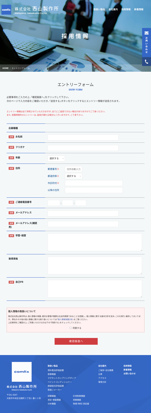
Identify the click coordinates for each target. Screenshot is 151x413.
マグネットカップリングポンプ (62, 377)
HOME (5, 68)
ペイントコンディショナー (60, 381)
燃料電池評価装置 (56, 370)
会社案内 (102, 365)
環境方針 (102, 381)
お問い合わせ (130, 373)
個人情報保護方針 (65, 319)
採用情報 (126, 9)
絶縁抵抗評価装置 (56, 385)
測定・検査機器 (54, 399)
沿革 (100, 374)
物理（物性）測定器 (81, 403)
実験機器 (77, 399)
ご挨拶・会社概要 (105, 370)
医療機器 (52, 374)
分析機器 (52, 403)
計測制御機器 (79, 395)
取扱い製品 (53, 365)
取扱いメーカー (55, 389)
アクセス (102, 377)
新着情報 (138, 9)
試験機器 (52, 395)
